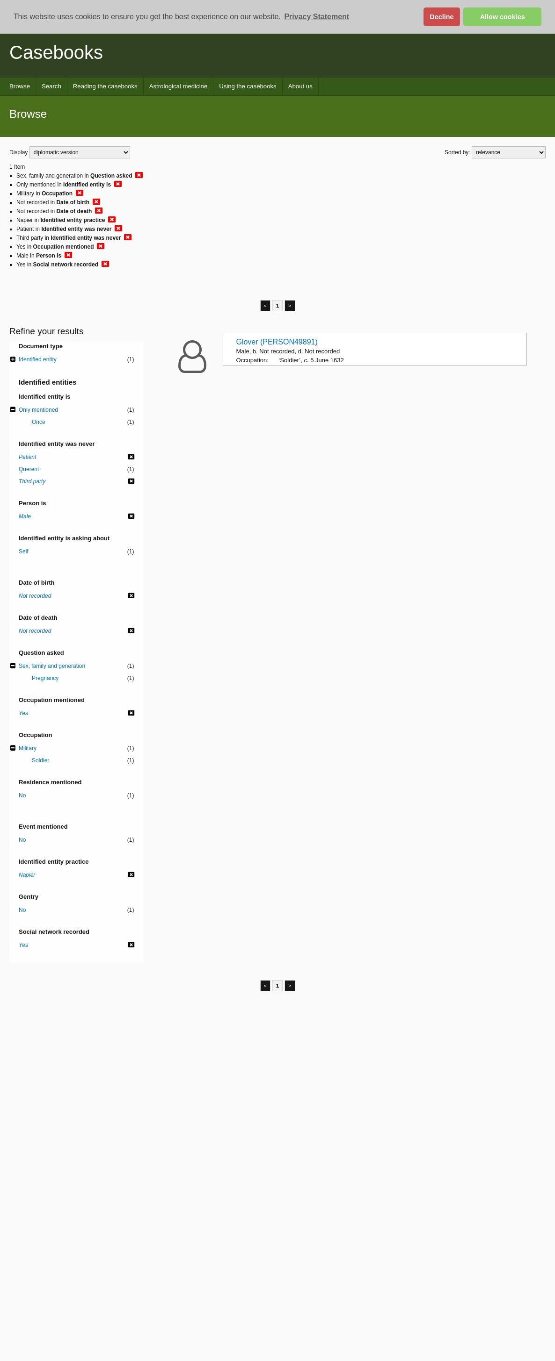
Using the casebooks (247, 86)
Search (51, 86)
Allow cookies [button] (502, 17)
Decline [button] (441, 17)
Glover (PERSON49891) (276, 342)
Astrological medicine (178, 86)
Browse (19, 86)
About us (300, 86)
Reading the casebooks (105, 86)
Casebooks (56, 52)
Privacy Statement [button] (316, 17)
